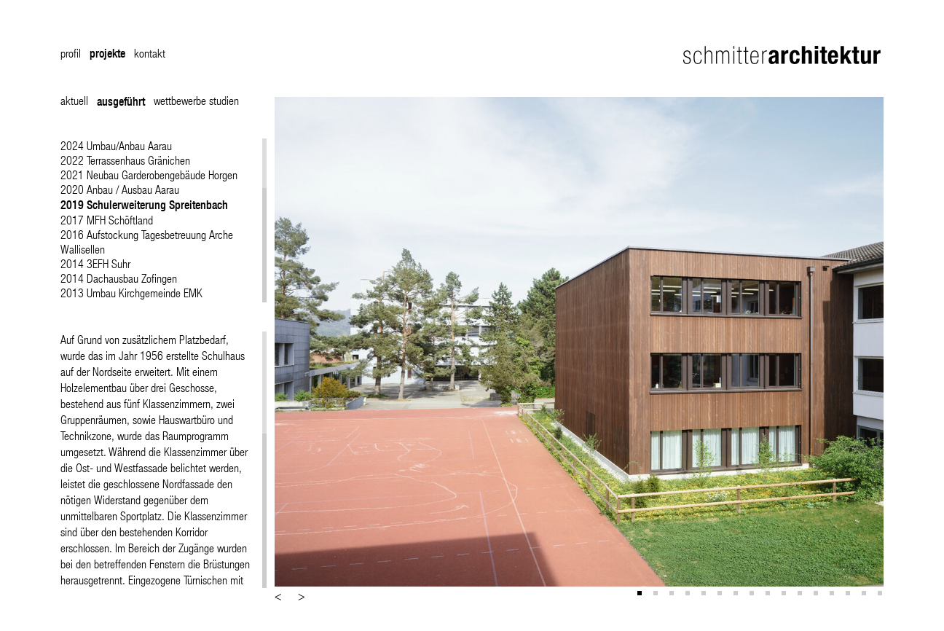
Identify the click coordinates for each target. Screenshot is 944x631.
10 (785, 594)
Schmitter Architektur (783, 55)
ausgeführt (121, 101)
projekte (107, 53)
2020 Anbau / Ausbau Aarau (119, 189)
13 (833, 594)
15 (865, 594)
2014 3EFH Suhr (95, 263)
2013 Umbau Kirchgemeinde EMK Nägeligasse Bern (131, 300)
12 (817, 594)
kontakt (149, 53)
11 (801, 594)
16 (881, 594)
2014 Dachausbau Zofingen (118, 278)
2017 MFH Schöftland (106, 220)
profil (70, 53)
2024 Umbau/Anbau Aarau (116, 145)
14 (849, 594)
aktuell (74, 100)
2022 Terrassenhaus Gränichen (125, 160)
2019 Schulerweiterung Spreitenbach (144, 205)
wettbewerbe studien (196, 100)
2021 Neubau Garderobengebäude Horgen (148, 174)
